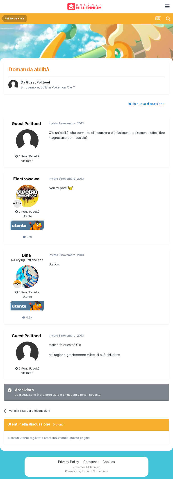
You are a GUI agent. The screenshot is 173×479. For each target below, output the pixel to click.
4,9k (27, 317)
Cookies (108, 462)
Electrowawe (26, 179)
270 (27, 237)
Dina (26, 255)
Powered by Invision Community (86, 471)
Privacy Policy (68, 462)
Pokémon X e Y (63, 87)
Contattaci (90, 462)
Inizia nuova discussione (146, 104)
